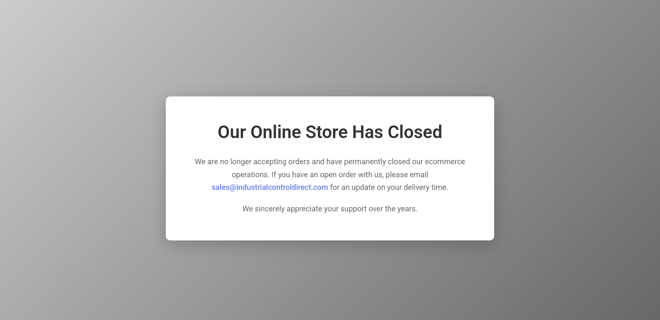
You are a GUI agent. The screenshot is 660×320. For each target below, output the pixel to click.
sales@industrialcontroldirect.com (270, 187)
